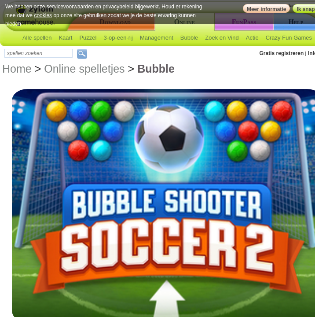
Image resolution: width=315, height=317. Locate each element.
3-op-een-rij (117, 37)
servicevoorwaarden (70, 7)
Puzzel (87, 37)
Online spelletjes (84, 69)
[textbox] (38, 53)
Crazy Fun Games (289, 37)
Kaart (65, 37)
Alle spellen (37, 37)
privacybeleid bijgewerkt (130, 7)
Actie (252, 37)
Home (17, 69)
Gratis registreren (282, 53)
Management (156, 37)
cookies (43, 15)
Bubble (189, 37)
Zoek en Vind (221, 37)
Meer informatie (266, 9)
